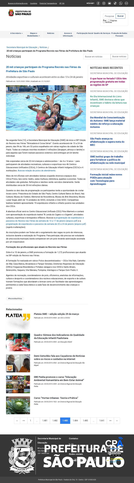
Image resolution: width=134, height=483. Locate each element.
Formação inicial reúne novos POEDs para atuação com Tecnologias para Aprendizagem (106, 179)
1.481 (44, 420)
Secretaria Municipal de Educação (22, 47)
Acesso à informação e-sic (18, 3)
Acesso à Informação (68, 34)
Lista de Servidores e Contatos (82, 449)
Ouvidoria (33, 3)
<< (24, 420)
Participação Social (85, 33)
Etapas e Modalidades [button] (33, 34)
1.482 (55, 420)
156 (72, 444)
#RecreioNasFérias (15, 299)
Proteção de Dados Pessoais (119, 34)
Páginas (113, 20)
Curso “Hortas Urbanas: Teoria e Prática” (56, 398)
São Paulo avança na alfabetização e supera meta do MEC (107, 141)
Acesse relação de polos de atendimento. (37, 170)
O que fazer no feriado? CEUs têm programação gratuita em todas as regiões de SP (108, 81)
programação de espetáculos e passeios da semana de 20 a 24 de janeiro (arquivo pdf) (46, 224)
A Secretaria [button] (16, 33)
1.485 (85, 420)
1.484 (75, 420)
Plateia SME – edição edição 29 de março (56, 314)
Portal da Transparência (48, 3)
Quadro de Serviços (102, 33)
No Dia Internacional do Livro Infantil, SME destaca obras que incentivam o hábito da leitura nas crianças (108, 101)
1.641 (101, 420)
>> (110, 420)
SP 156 (61, 3)
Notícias (108, 22)
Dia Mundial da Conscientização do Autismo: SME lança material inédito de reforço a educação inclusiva (107, 122)
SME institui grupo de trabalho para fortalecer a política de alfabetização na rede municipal (107, 159)
